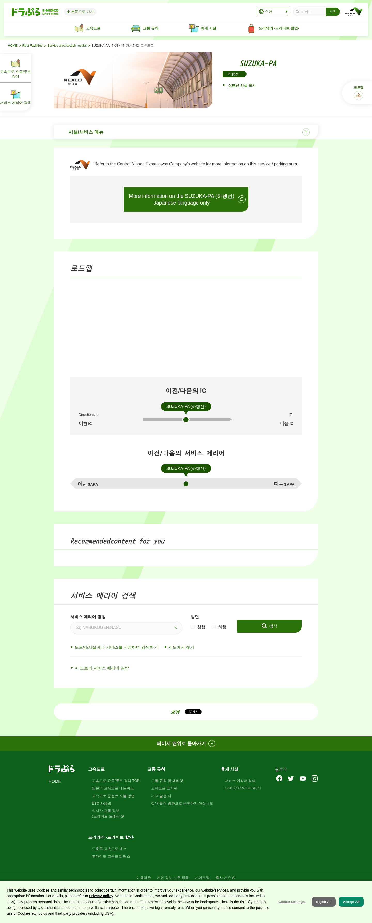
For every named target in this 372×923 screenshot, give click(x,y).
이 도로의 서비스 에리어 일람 (102, 668)
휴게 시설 (229, 769)
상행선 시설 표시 (241, 85)
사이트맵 (202, 878)
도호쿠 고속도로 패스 (109, 849)
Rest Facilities (32, 45)
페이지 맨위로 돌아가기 (181, 744)
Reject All (323, 902)
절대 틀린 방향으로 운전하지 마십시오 (182, 804)
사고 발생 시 (161, 796)
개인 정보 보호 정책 (173, 878)
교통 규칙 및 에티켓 (167, 781)
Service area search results (66, 45)
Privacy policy (101, 896)
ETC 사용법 (101, 804)
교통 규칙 (156, 769)
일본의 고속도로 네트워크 (113, 789)
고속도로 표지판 (164, 789)
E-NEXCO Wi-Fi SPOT (243, 789)
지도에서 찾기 (181, 648)
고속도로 (96, 769)
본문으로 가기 (88, 12)
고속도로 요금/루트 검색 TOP (116, 781)
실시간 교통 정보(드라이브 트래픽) (106, 814)
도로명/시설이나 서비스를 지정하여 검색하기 (116, 648)
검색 (272, 626)
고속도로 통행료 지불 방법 (113, 796)
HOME (13, 45)
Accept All (351, 902)
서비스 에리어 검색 (240, 781)
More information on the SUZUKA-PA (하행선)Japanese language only (181, 200)
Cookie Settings (291, 902)
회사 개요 (223, 878)
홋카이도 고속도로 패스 (111, 857)
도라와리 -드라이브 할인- (111, 838)
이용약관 (143, 878)
